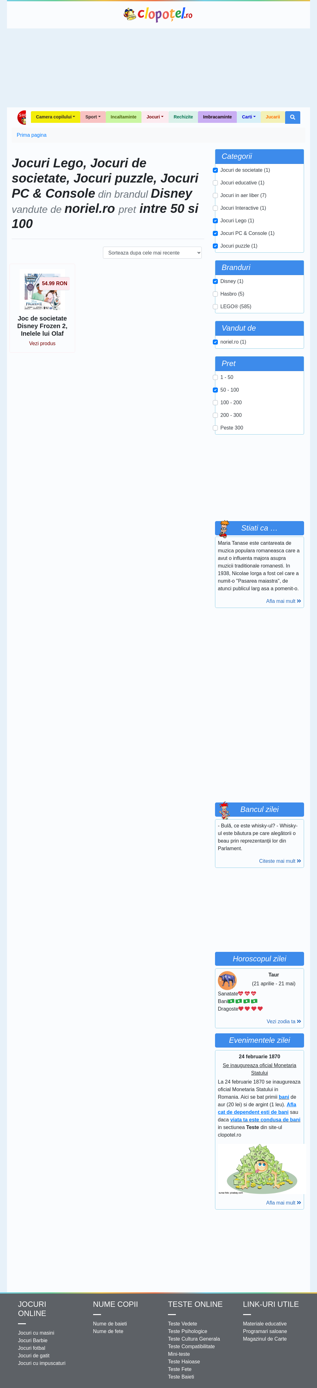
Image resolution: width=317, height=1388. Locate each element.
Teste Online (195, 1304)
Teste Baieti (181, 1376)
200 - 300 (231, 415)
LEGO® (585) (235, 306)
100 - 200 (231, 402)
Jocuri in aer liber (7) (243, 195)
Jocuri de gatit (34, 1355)
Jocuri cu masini (36, 1333)
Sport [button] (91, 116)
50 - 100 (229, 390)
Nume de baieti (110, 1323)
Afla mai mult (283, 601)
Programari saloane (265, 1331)
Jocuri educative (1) (242, 182)
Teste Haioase (184, 1361)
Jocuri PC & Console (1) (247, 233)
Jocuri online (32, 1309)
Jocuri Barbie (32, 1340)
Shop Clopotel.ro (21, 117)
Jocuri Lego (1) (237, 220)
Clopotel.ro (158, 14)
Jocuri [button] (153, 116)
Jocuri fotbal (31, 1348)
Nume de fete (108, 1331)
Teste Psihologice (187, 1331)
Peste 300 (231, 427)
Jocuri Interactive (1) (243, 208)
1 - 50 (226, 377)
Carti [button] (247, 116)
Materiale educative (265, 1323)
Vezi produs (42, 343)
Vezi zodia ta (284, 1021)
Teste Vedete (182, 1323)
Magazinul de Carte (265, 1339)
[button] (292, 117)
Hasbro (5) (232, 294)
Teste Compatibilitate (191, 1346)
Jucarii (273, 116)
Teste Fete (180, 1369)
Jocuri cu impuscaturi (41, 1363)
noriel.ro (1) (233, 342)
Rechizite (183, 116)
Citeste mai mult (280, 861)
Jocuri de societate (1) (245, 170)
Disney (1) (231, 281)
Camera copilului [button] (54, 116)
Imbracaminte (217, 116)
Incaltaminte (124, 116)
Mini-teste (179, 1354)
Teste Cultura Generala (194, 1339)
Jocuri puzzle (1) (238, 246)
